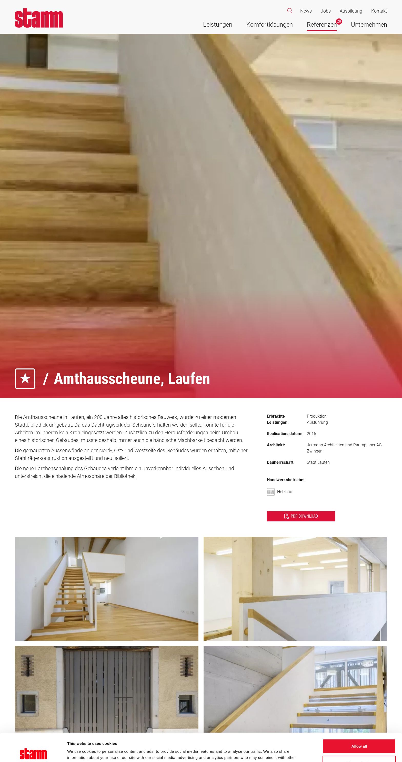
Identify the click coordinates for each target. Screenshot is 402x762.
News (306, 11)
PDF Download (304, 516)
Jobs (326, 11)
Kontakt (379, 11)
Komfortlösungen (269, 24)
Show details (269, 752)
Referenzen (322, 24)
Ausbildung (351, 11)
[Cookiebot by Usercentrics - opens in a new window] (33, 752)
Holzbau (280, 492)
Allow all (359, 718)
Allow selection (359, 735)
